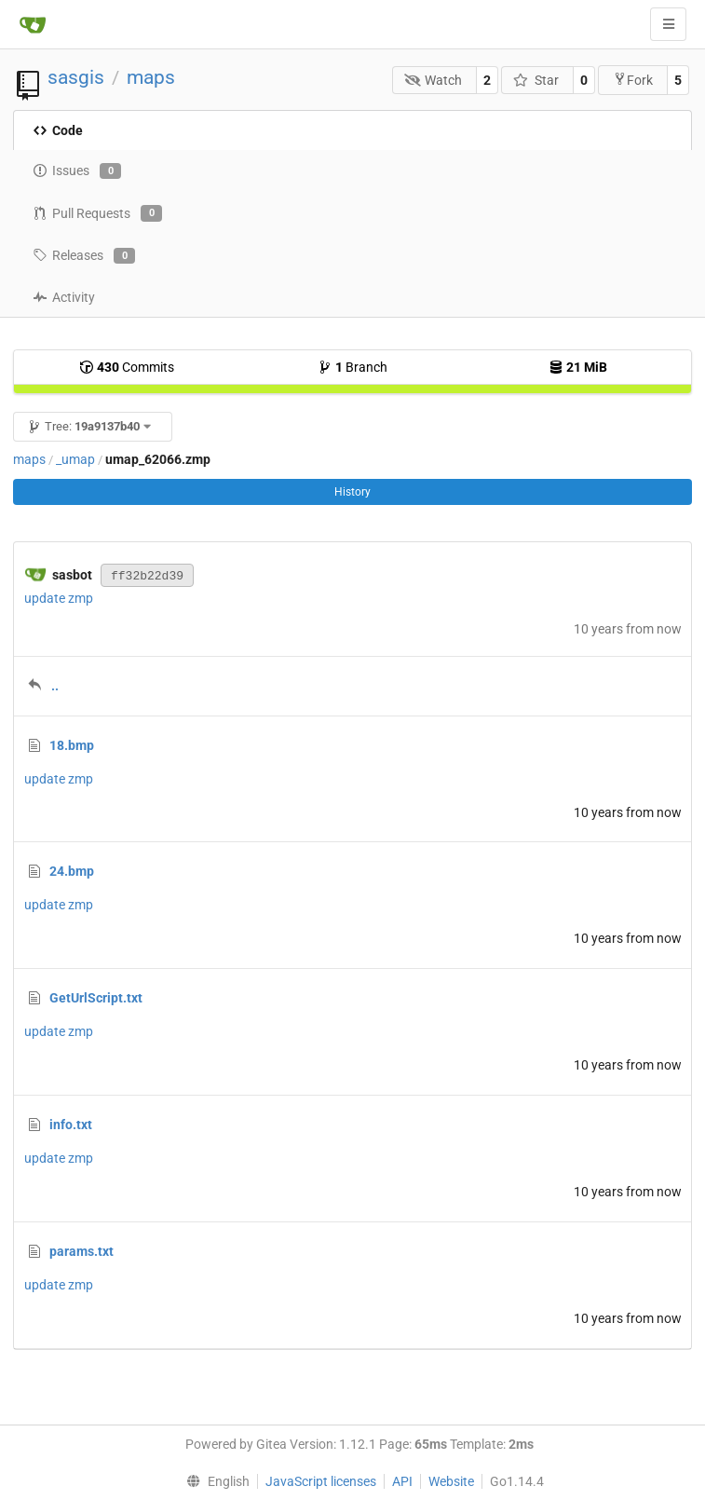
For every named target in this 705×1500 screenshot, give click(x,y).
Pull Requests (97, 213)
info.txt (70, 1124)
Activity (64, 297)
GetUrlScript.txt (95, 997)
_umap (75, 459)
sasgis (75, 77)
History (352, 491)
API (402, 1481)
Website (451, 1481)
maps (151, 77)
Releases (84, 256)
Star (536, 80)
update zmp (58, 598)
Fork (633, 80)
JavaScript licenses (320, 1481)
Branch (352, 367)
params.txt (81, 1251)
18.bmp (71, 745)
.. (55, 685)
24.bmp (71, 871)
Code (58, 130)
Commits (126, 367)
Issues (77, 171)
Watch (433, 80)
